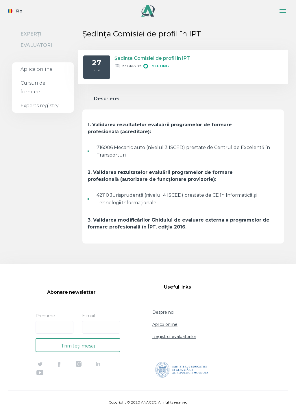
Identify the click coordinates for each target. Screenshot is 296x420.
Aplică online (164, 324)
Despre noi (163, 312)
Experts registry (39, 105)
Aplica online (37, 69)
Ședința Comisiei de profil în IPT (152, 58)
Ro (19, 11)
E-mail (88, 315)
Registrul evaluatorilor (174, 336)
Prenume (45, 315)
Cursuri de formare (33, 87)
